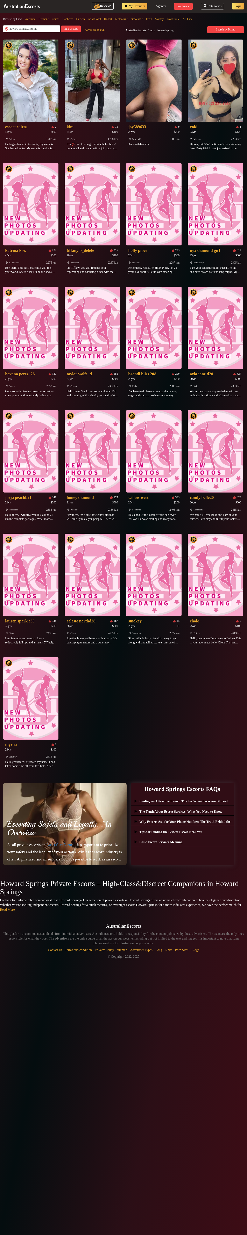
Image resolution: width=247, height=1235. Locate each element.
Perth (149, 19)
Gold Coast (94, 19)
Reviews (102, 6)
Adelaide (30, 19)
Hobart (108, 19)
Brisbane (43, 19)
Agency (161, 6)
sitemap (122, 950)
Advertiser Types (141, 950)
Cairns (55, 19)
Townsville (173, 19)
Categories (212, 6)
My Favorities (134, 6)
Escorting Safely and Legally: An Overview (59, 828)
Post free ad (183, 6)
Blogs (195, 950)
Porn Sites (181, 950)
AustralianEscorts (136, 30)
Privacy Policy (104, 950)
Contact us (55, 950)
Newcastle (137, 19)
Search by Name (225, 29)
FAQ (158, 950)
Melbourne (121, 19)
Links (168, 950)
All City (187, 19)
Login (238, 6)
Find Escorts (71, 28)
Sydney (159, 19)
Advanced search (95, 29)
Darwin (80, 19)
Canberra (68, 19)
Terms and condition (78, 950)
